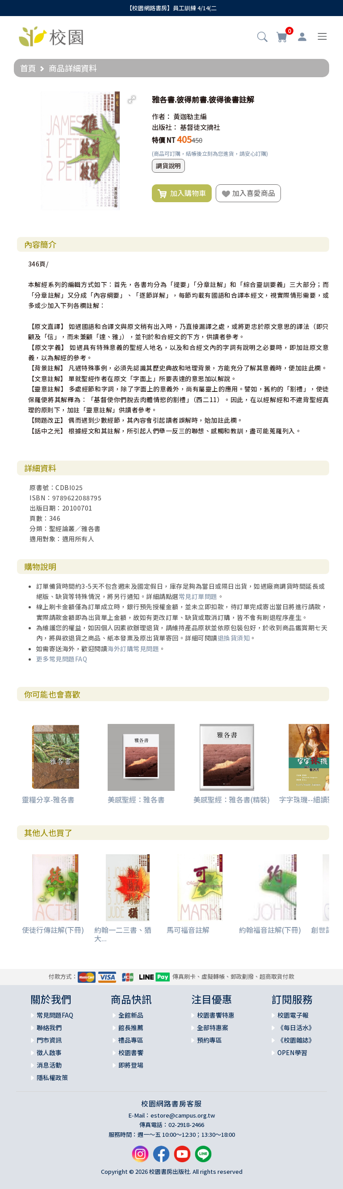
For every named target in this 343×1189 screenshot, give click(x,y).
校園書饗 (130, 1052)
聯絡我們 (49, 1027)
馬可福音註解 (188, 929)
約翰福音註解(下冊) (270, 929)
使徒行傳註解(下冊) (53, 929)
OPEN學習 (292, 1052)
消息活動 (49, 1064)
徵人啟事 (49, 1052)
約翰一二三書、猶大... (122, 934)
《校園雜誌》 (296, 1039)
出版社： (165, 127)
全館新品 (130, 1014)
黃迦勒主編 (190, 116)
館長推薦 (130, 1027)
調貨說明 (168, 165)
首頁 (28, 68)
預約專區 (209, 1039)
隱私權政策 (52, 1077)
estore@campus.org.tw (183, 1115)
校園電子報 (293, 1014)
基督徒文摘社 (200, 127)
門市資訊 (49, 1039)
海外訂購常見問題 (133, 648)
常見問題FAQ (55, 1014)
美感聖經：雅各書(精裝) (231, 799)
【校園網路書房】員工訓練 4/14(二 (171, 8)
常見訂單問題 (198, 596)
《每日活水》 (296, 1027)
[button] (262, 37)
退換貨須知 (234, 637)
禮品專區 (130, 1039)
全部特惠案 (212, 1027)
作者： (162, 116)
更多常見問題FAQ (62, 658)
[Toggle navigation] (322, 36)
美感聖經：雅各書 (136, 799)
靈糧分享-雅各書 (48, 799)
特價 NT (164, 140)
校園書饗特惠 (215, 1014)
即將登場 (130, 1064)
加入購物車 (182, 193)
